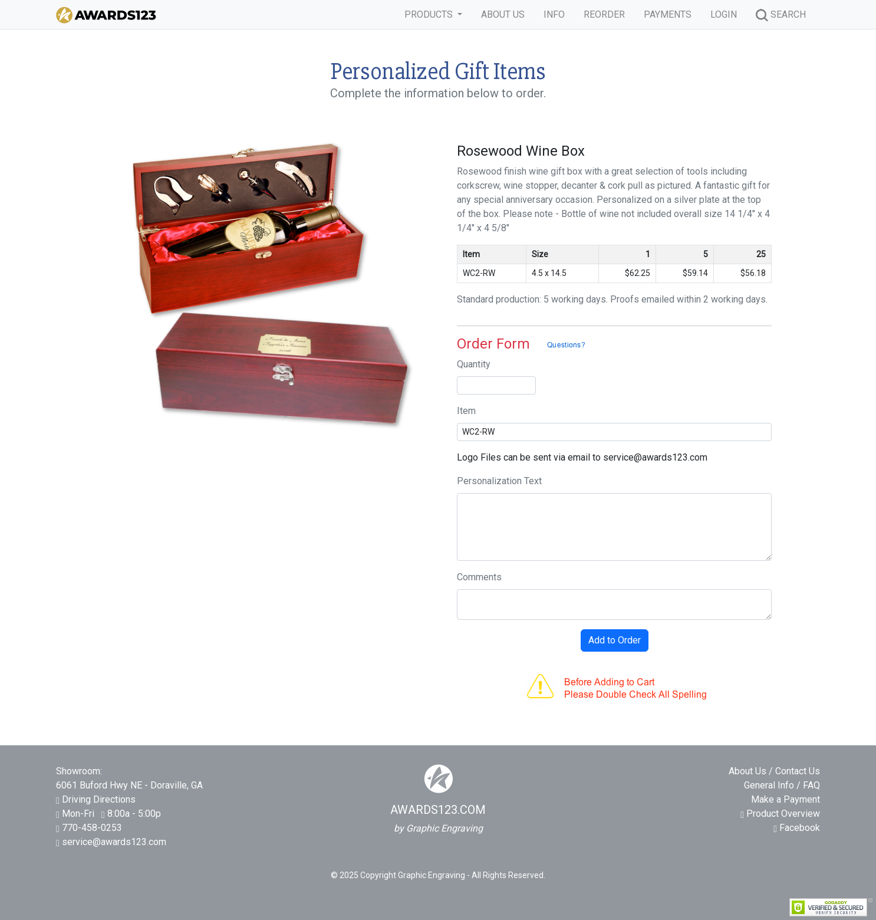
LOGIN (723, 14)
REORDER (604, 14)
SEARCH (781, 15)
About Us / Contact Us (774, 771)
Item (466, 410)
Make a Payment (785, 799)
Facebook (796, 827)
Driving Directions (99, 799)
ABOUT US (503, 14)
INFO (554, 14)
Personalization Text (499, 481)
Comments (479, 577)
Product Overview (780, 813)
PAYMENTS (667, 14)
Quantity (473, 364)
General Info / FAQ (782, 785)
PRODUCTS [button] (429, 14)
